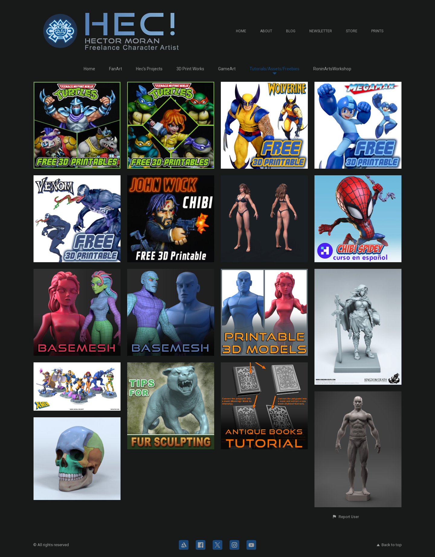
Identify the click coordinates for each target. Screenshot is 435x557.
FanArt (115, 68)
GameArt (227, 68)
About (266, 31)
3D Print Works (190, 68)
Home (241, 31)
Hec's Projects (149, 68)
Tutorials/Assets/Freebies (274, 68)
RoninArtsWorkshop (332, 68)
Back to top (389, 545)
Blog (290, 31)
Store (351, 31)
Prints (377, 31)
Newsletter (320, 31)
